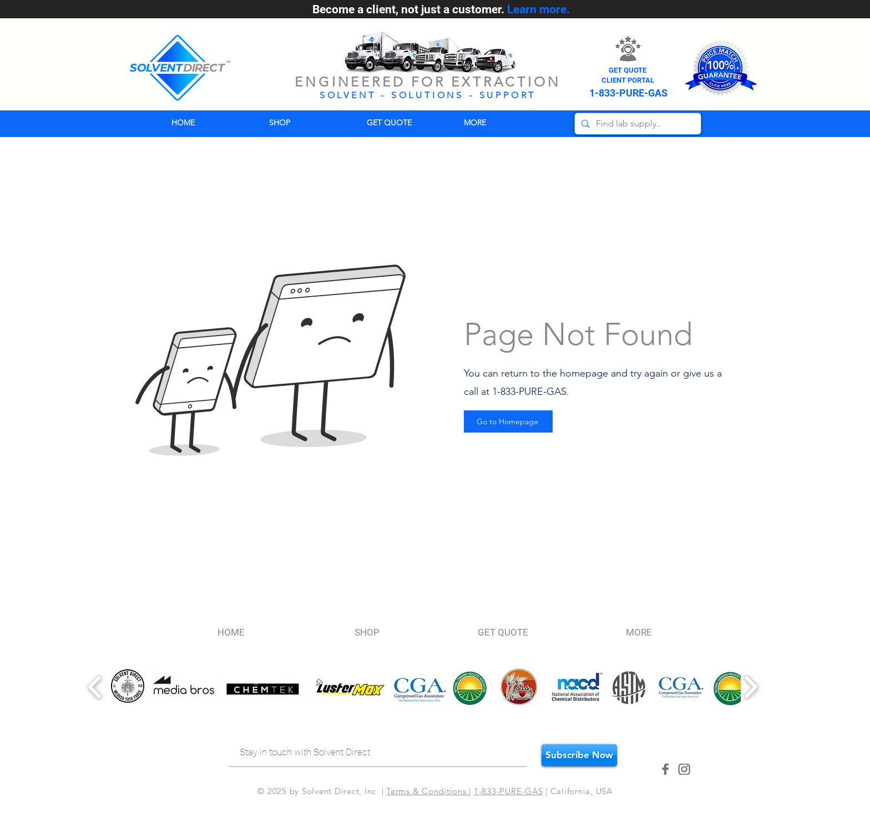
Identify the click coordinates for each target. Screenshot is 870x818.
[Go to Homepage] (508, 421)
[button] (504, 122)
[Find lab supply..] (636, 123)
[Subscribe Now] (579, 755)
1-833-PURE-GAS (508, 791)
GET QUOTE (627, 70)
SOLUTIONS (427, 95)
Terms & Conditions (427, 791)
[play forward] (750, 687)
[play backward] (95, 687)
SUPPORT (508, 95)
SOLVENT (348, 95)
